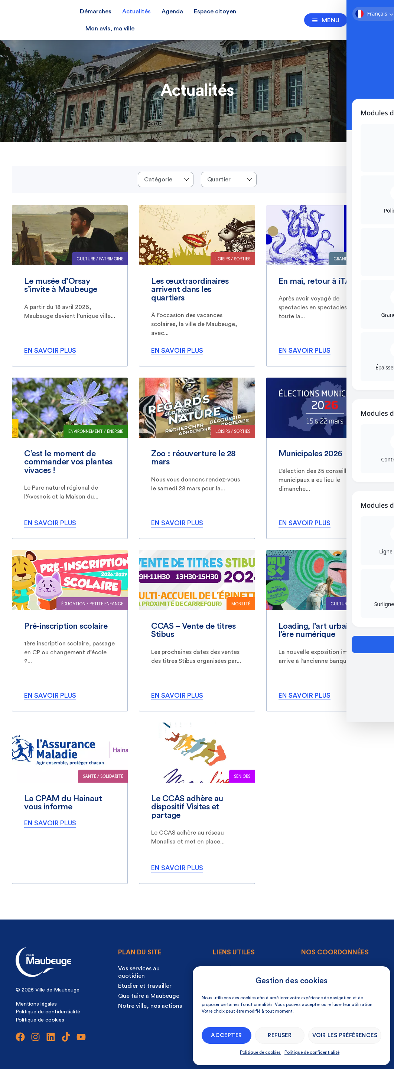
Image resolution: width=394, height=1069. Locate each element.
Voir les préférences (344, 1035)
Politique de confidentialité (311, 1052)
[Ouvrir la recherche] (359, 19)
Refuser (280, 1035)
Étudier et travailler (145, 986)
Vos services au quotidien (139, 972)
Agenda (172, 11)
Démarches (95, 11)
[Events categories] (165, 179)
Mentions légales (36, 1004)
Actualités (136, 11)
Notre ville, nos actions (150, 1006)
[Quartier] (229, 179)
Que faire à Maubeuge (148, 996)
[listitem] (70, 285)
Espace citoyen (215, 11)
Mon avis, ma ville (109, 29)
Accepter (226, 1035)
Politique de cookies (260, 1052)
